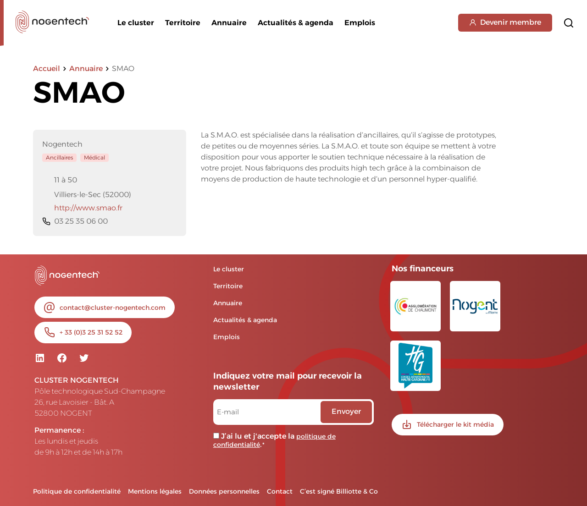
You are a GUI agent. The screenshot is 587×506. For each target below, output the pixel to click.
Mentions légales (155, 491)
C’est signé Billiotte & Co (339, 491)
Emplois (359, 22)
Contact (280, 491)
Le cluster (135, 22)
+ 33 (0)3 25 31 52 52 (91, 332)
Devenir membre (505, 22)
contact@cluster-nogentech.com (113, 307)
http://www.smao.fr (82, 208)
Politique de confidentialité (77, 491)
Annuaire (229, 22)
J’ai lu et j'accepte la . (274, 440)
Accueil (46, 69)
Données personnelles (224, 491)
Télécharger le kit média (455, 424)
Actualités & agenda (295, 22)
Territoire (182, 22)
